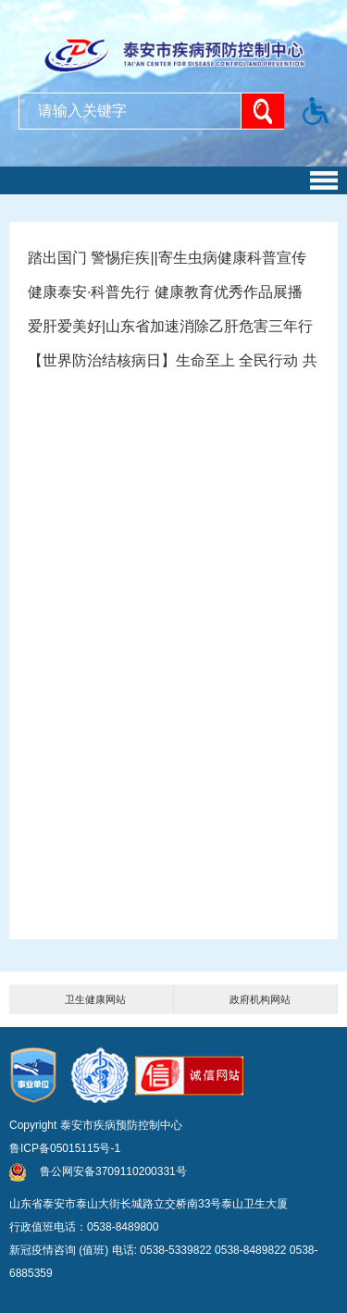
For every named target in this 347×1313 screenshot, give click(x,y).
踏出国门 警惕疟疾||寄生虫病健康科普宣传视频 (173, 262)
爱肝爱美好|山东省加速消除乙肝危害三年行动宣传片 (173, 330)
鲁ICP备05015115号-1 (64, 1148)
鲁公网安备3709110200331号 (98, 1171)
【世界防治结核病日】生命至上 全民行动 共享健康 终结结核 (173, 365)
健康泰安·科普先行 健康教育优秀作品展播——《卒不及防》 (173, 296)
